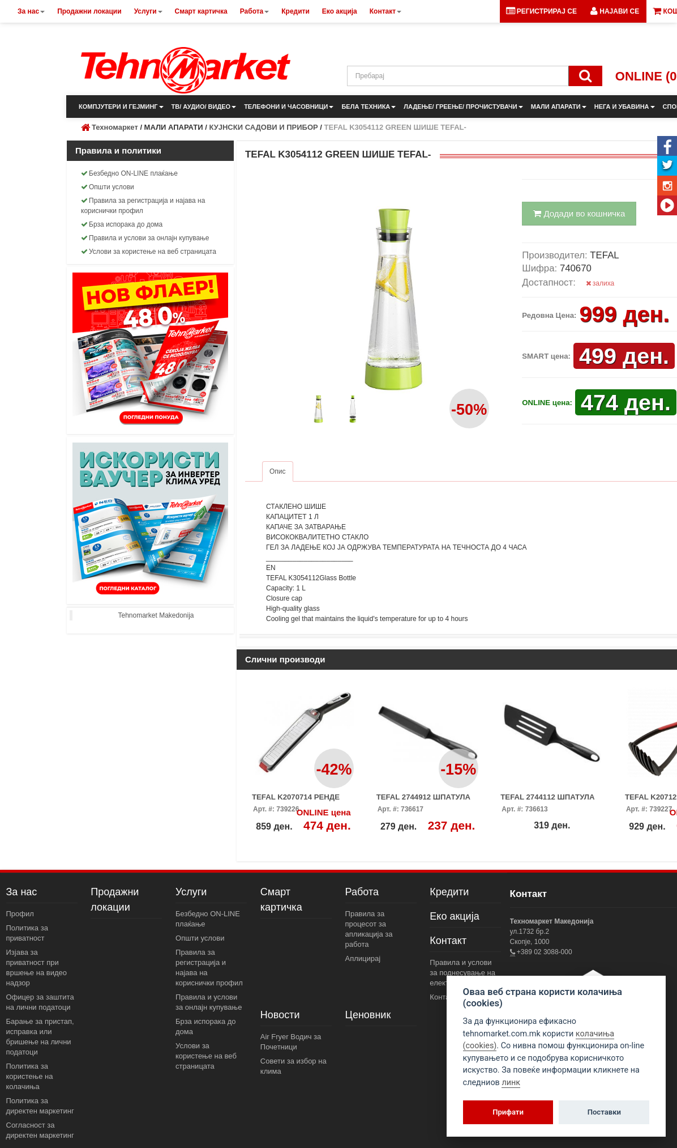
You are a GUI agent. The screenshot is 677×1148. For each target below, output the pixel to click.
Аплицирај (363, 958)
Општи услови (107, 187)
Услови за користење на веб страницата (148, 252)
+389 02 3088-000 (543, 952)
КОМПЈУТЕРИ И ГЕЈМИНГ (121, 106)
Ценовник (368, 1015)
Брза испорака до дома (121, 224)
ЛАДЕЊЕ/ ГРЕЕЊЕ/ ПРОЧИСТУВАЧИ (463, 106)
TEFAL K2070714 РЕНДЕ (296, 797)
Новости (280, 1015)
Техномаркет (115, 127)
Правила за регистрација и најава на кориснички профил (143, 206)
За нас (21, 892)
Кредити (449, 892)
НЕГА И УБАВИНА (624, 106)
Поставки (604, 1112)
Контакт (448, 940)
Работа (362, 892)
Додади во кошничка (579, 213)
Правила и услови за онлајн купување (145, 238)
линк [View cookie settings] (511, 1082)
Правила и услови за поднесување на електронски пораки (464, 972)
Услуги (191, 892)
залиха (600, 283)
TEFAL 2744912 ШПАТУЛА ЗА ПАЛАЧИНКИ (423, 801)
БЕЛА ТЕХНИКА (368, 106)
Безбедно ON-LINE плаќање (129, 173)
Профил (20, 913)
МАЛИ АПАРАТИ (558, 106)
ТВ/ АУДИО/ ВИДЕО (204, 106)
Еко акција (454, 916)
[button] (614, 11)
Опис (277, 471)
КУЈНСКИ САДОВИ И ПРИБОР (263, 127)
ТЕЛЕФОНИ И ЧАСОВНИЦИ (288, 106)
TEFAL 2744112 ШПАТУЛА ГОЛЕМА (547, 801)
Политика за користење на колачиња (29, 1076)
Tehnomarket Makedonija (156, 615)
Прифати (508, 1112)
